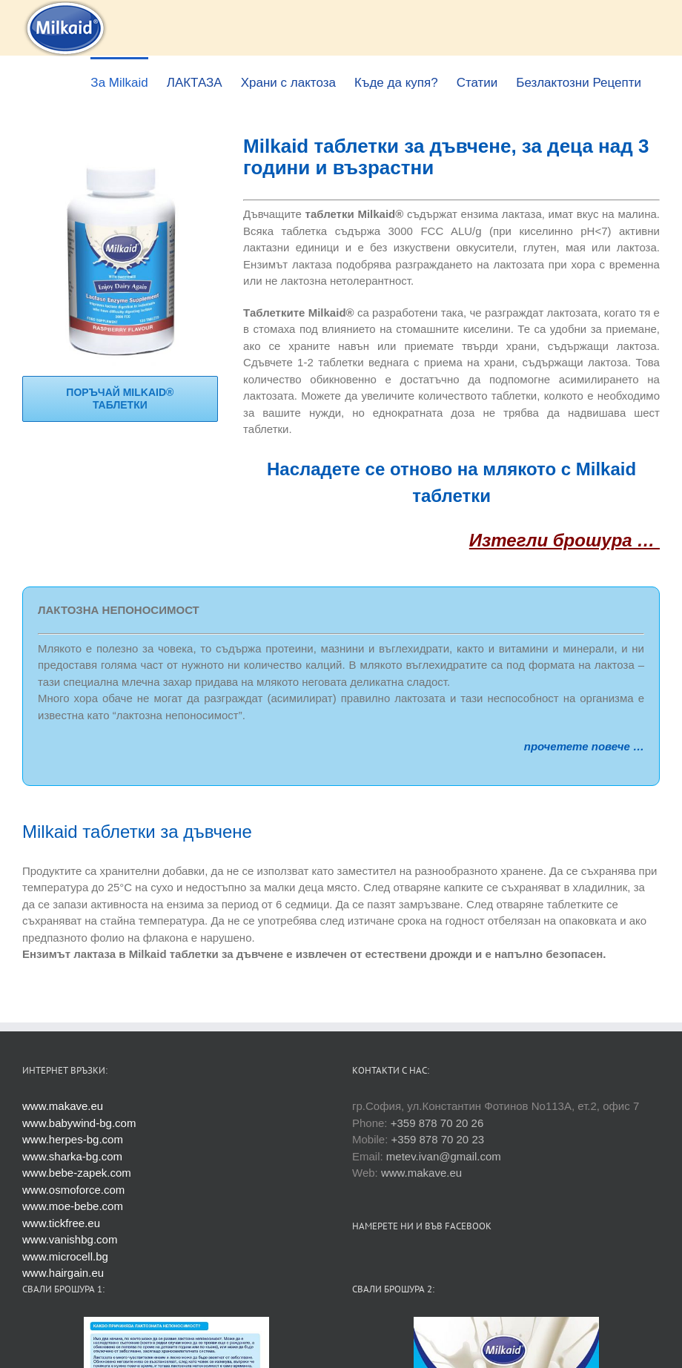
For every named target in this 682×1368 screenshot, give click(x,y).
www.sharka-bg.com (72, 1156)
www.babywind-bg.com (79, 1123)
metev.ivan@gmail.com (443, 1156)
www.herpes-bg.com (72, 1139)
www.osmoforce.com (73, 1189)
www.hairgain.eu (63, 1272)
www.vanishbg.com (69, 1239)
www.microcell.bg (65, 1256)
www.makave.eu (62, 1106)
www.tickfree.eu (61, 1223)
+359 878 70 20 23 (438, 1139)
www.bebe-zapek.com (76, 1172)
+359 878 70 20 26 (437, 1123)
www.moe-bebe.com (72, 1206)
